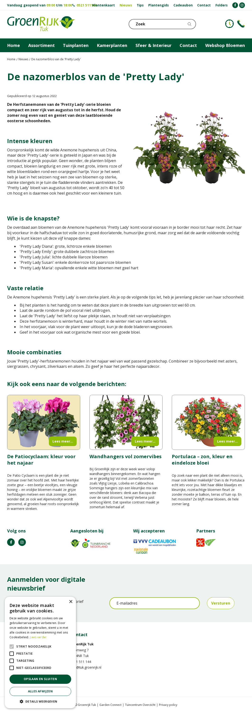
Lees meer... (62, 441)
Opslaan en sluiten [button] (40, 679)
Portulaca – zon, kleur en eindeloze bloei (202, 459)
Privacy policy (168, 705)
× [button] (70, 602)
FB (11, 542)
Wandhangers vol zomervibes (125, 456)
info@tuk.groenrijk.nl (85, 667)
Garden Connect (110, 705)
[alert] (40, 652)
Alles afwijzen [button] (40, 691)
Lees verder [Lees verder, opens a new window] (38, 637)
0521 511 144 (80, 661)
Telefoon (241, 23)
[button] (40, 701)
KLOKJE (229, 23)
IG (22, 542)
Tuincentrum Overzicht (140, 705)
